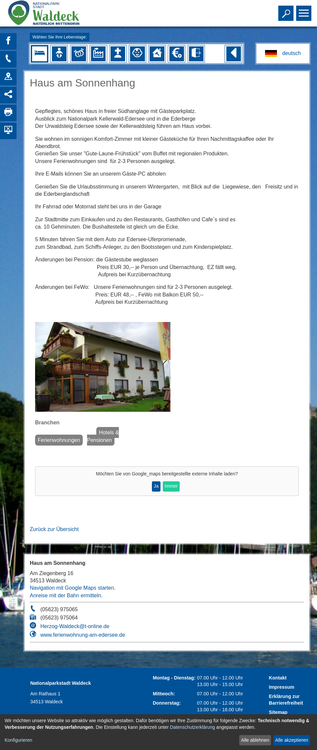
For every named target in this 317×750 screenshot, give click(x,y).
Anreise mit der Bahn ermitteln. (66, 595)
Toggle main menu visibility (304, 10)
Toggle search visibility (287, 10)
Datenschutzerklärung (192, 727)
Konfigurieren (18, 740)
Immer (171, 486)
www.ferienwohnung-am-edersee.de (82, 635)
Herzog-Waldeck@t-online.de (75, 626)
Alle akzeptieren (291, 740)
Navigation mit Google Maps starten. (72, 588)
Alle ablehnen (255, 740)
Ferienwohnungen (59, 440)
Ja (156, 486)
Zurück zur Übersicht (54, 529)
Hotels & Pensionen (103, 436)
